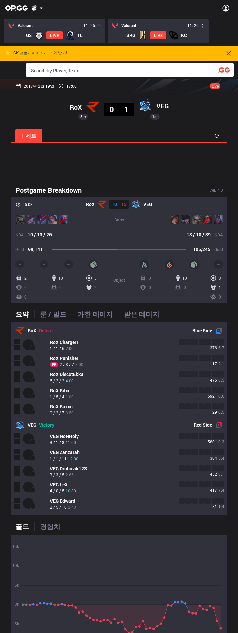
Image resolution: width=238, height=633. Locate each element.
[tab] (24, 314)
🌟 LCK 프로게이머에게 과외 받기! (36, 53)
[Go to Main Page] (16, 8)
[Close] (229, 53)
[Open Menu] (226, 8)
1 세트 (28, 135)
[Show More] (37, 8)
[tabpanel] (119, 419)
